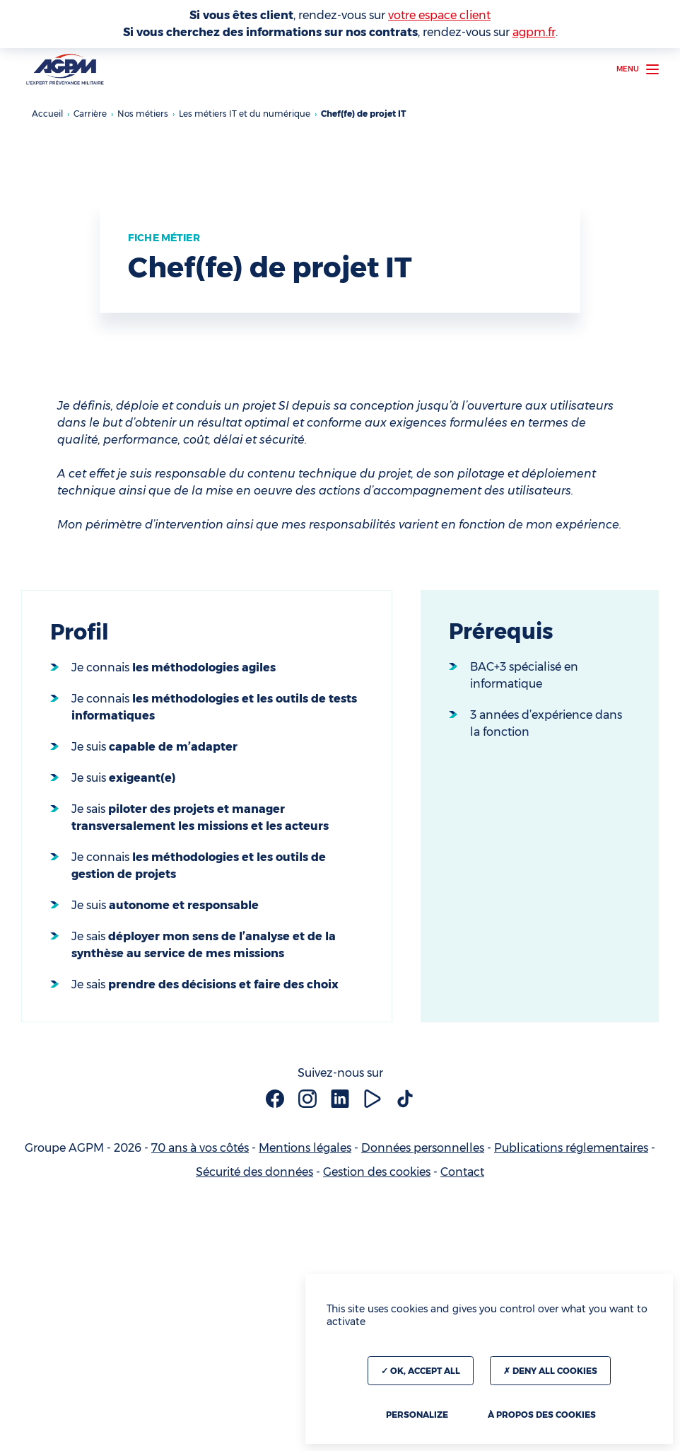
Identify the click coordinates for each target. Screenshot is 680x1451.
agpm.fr (534, 32)
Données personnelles (422, 1148)
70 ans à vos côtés (200, 1148)
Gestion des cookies (376, 1172)
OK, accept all (420, 1370)
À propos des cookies (542, 1414)
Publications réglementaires (571, 1148)
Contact (462, 1172)
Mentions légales (305, 1148)
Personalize (417, 1414)
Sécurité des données (254, 1172)
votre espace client (439, 15)
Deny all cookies (550, 1370)
